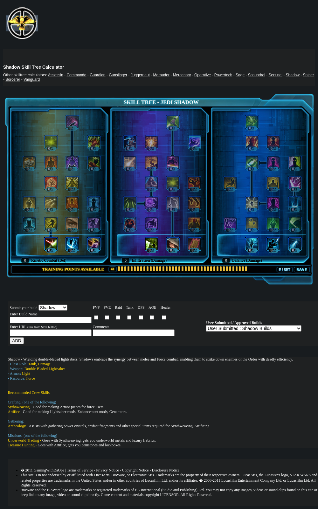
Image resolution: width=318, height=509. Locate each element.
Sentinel (275, 75)
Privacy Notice (107, 470)
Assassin (55, 75)
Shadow (293, 75)
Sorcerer (12, 79)
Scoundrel (256, 75)
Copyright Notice (135, 470)
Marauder (161, 75)
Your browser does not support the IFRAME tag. (176, 25)
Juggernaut (140, 75)
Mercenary (182, 75)
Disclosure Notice (165, 470)
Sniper (308, 75)
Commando (76, 75)
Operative (202, 75)
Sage (240, 75)
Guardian (97, 75)
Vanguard (32, 79)
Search (308, 54)
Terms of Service (80, 470)
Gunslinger (118, 75)
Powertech (223, 75)
